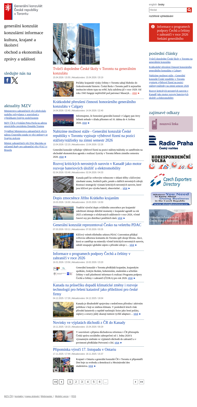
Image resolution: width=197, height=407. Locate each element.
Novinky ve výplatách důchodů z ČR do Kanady (89, 323)
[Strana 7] (105, 381)
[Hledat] (189, 9)
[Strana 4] (87, 381)
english (153, 4)
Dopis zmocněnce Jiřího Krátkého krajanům (86, 198)
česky (161, 4)
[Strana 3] (81, 381)
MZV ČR (8, 396)
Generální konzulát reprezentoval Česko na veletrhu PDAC (97, 225)
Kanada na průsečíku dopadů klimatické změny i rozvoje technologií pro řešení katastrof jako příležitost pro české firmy (95, 289)
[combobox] (168, 9)
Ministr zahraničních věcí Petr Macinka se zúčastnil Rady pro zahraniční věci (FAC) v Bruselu (25, 147)
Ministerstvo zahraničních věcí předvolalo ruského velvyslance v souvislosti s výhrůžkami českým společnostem (25, 114)
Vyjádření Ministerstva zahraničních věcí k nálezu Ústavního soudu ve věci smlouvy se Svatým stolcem (26, 135)
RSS (73, 396)
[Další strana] (135, 381)
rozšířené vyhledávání (161, 16)
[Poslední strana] (141, 381)
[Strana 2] (76, 381)
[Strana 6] (99, 381)
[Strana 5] (93, 381)
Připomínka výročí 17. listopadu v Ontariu (84, 349)
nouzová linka (169, 124)
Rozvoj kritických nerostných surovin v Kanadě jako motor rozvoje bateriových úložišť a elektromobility (97, 166)
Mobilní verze (61, 396)
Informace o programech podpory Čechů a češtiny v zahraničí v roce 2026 (173, 30)
